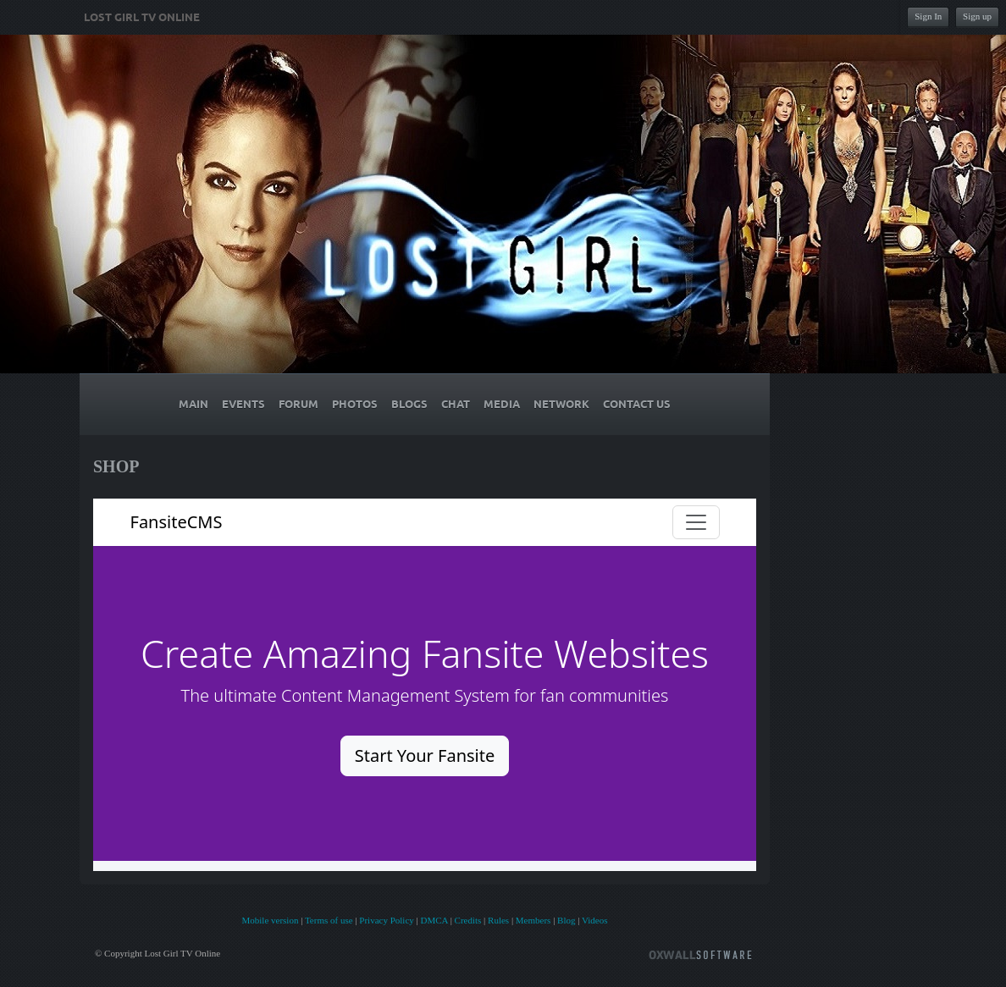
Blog (566, 920)
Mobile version (269, 920)
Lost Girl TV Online (142, 17)
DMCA (433, 920)
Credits (468, 920)
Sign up (977, 16)
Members (533, 920)
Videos (595, 920)
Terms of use (329, 920)
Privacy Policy (386, 920)
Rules (498, 920)
